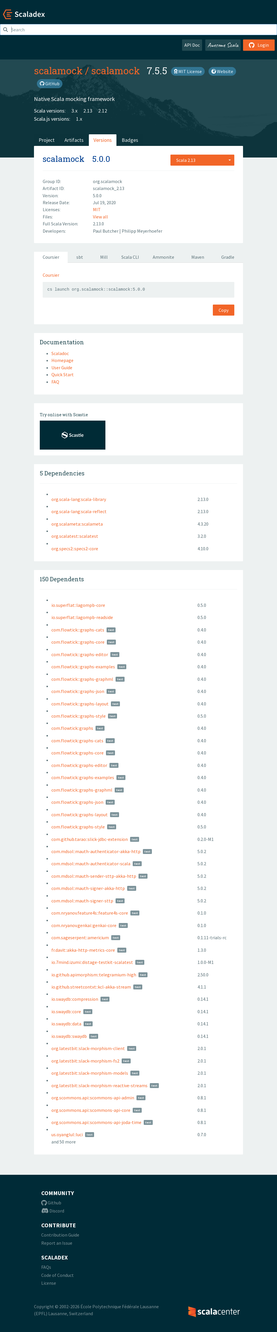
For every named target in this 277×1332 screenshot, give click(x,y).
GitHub (50, 83)
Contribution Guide (60, 1235)
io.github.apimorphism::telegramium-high (93, 975)
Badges (130, 140)
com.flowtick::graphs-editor (79, 765)
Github (51, 1203)
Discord (52, 1211)
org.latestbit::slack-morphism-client (88, 1048)
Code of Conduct (57, 1275)
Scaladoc (60, 353)
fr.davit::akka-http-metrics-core (83, 950)
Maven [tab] (197, 257)
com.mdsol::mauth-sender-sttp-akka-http (93, 876)
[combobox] (202, 160)
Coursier (51, 275)
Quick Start (62, 374)
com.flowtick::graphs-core (77, 753)
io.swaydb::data (66, 1024)
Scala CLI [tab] (130, 257)
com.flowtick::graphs (72, 728)
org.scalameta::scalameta (77, 524)
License (48, 1283)
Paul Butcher (106, 231)
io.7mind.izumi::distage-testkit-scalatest (92, 962)
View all (100, 217)
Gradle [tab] (227, 257)
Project (47, 140)
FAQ (55, 382)
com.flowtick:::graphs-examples (83, 666)
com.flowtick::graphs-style (78, 827)
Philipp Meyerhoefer (142, 231)
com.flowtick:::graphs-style (78, 716)
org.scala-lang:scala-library (78, 499)
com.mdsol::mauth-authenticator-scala (90, 863)
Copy (224, 310)
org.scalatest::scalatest (74, 536)
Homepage (62, 360)
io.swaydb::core (66, 1011)
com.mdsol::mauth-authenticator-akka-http (96, 851)
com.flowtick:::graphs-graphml (82, 679)
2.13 (87, 110)
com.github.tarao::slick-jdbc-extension (89, 839)
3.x (74, 110)
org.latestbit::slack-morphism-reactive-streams (99, 1085)
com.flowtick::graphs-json (77, 802)
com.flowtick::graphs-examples (82, 777)
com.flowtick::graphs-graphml (81, 790)
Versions (102, 140)
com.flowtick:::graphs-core (78, 642)
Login (259, 45)
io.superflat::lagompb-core (78, 605)
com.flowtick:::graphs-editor (79, 654)
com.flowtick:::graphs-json (77, 691)
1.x (79, 118)
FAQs (46, 1267)
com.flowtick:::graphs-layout (80, 704)
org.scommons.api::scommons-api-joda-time (96, 1122)
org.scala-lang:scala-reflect (79, 511)
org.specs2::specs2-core (74, 548)
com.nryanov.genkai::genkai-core (83, 925)
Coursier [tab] (51, 257)
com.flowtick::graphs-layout (79, 814)
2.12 (102, 110)
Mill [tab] (104, 257)
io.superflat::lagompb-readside (82, 617)
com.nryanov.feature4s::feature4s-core (89, 913)
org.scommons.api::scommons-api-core (90, 1110)
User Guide (61, 367)
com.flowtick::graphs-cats (77, 740)
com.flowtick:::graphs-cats (77, 630)
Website (222, 71)
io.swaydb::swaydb (69, 1036)
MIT (97, 209)
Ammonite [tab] (163, 257)
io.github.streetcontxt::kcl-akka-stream (91, 987)
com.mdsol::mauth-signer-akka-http (88, 888)
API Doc (192, 45)
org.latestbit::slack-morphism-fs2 (85, 1061)
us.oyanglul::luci (67, 1134)
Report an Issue (56, 1243)
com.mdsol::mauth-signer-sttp (82, 901)
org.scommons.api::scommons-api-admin (92, 1098)
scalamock (58, 70)
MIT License (188, 71)
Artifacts (74, 140)
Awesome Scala (223, 45)
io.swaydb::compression (74, 999)
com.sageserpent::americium (80, 937)
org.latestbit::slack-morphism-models (89, 1073)
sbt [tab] (79, 257)
